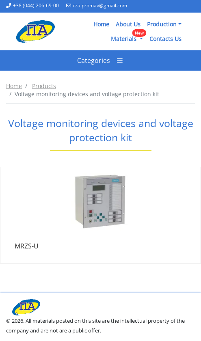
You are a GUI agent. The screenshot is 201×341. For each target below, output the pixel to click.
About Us (128, 24)
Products (44, 86)
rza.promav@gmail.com (96, 5)
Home (101, 24)
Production (162, 24)
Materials (128, 37)
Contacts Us (165, 39)
